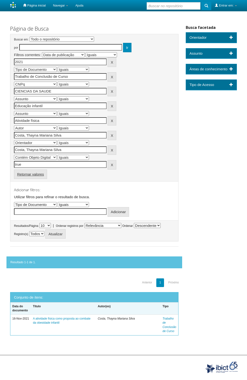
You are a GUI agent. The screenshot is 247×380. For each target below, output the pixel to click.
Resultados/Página (26, 226)
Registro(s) (21, 234)
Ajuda (79, 5)
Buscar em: (21, 39)
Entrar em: (226, 5)
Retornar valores (30, 174)
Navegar (60, 5)
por (16, 47)
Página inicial (34, 5)
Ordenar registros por (69, 226)
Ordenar (127, 226)
